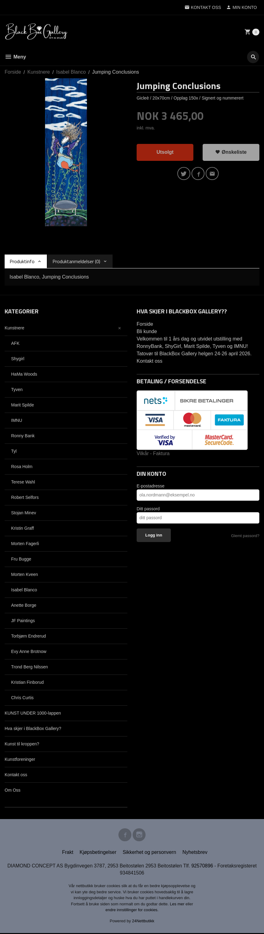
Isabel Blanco (24, 589)
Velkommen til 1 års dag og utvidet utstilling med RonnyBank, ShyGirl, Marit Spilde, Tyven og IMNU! (192, 342)
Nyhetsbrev (195, 852)
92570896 (203, 866)
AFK (15, 343)
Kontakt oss (16, 774)
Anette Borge (23, 605)
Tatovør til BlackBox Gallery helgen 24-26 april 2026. (194, 353)
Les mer (178, 905)
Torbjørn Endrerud (28, 636)
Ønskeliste (230, 152)
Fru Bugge (21, 559)
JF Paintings (23, 620)
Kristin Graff (22, 528)
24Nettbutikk (143, 922)
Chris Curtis (22, 697)
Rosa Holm (21, 466)
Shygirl (17, 358)
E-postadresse (150, 485)
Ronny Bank (23, 435)
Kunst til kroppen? (22, 743)
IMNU (16, 420)
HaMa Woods (24, 374)
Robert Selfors (25, 497)
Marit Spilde (22, 404)
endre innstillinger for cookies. (132, 910)
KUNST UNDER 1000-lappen (33, 713)
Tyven (17, 389)
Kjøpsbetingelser (98, 852)
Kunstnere (14, 327)
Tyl (14, 451)
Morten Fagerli (25, 543)
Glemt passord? (245, 535)
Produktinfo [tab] (22, 261)
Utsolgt (164, 152)
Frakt (67, 852)
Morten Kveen (24, 574)
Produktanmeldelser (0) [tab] (76, 261)
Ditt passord (148, 508)
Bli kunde (147, 331)
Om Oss (12, 790)
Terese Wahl (23, 481)
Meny (15, 56)
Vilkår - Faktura (153, 453)
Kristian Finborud (27, 682)
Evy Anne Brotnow (28, 651)
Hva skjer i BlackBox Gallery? (33, 728)
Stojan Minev (23, 512)
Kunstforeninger (20, 759)
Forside (13, 72)
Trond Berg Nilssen (29, 666)
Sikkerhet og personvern (149, 852)
